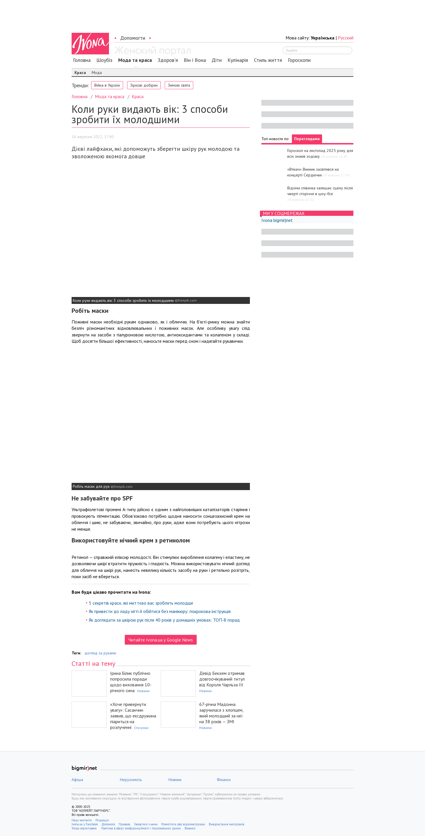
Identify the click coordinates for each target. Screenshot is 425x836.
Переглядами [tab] (307, 138)
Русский (345, 38)
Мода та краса (135, 60)
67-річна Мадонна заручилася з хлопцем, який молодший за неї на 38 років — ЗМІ (221, 712)
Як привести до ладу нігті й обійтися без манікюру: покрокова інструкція (160, 611)
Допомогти (132, 38)
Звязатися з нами (146, 824)
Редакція (102, 820)
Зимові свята (179, 85)
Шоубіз (104, 60)
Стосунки (141, 727)
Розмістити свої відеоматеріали (183, 824)
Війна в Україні (107, 85)
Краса (80, 73)
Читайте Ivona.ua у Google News (161, 640)
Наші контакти (82, 820)
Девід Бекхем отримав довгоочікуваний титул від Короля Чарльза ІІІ (222, 679)
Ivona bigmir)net (277, 220)
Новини (143, 691)
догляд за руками (100, 653)
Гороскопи (299, 60)
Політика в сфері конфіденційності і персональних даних (141, 828)
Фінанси (224, 779)
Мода (97, 73)
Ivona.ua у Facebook (85, 824)
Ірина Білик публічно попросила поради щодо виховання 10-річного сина (131, 681)
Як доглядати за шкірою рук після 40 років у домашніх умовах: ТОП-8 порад (164, 620)
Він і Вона (195, 60)
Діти (217, 60)
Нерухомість (131, 779)
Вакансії (190, 828)
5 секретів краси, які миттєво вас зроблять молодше (141, 603)
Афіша (77, 779)
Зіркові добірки (144, 85)
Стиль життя (268, 60)
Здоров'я (168, 60)
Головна (82, 60)
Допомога (108, 824)
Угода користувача (84, 828)
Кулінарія (237, 60)
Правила (124, 824)
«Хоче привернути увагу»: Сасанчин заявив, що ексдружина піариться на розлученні (133, 715)
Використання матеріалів (226, 824)
